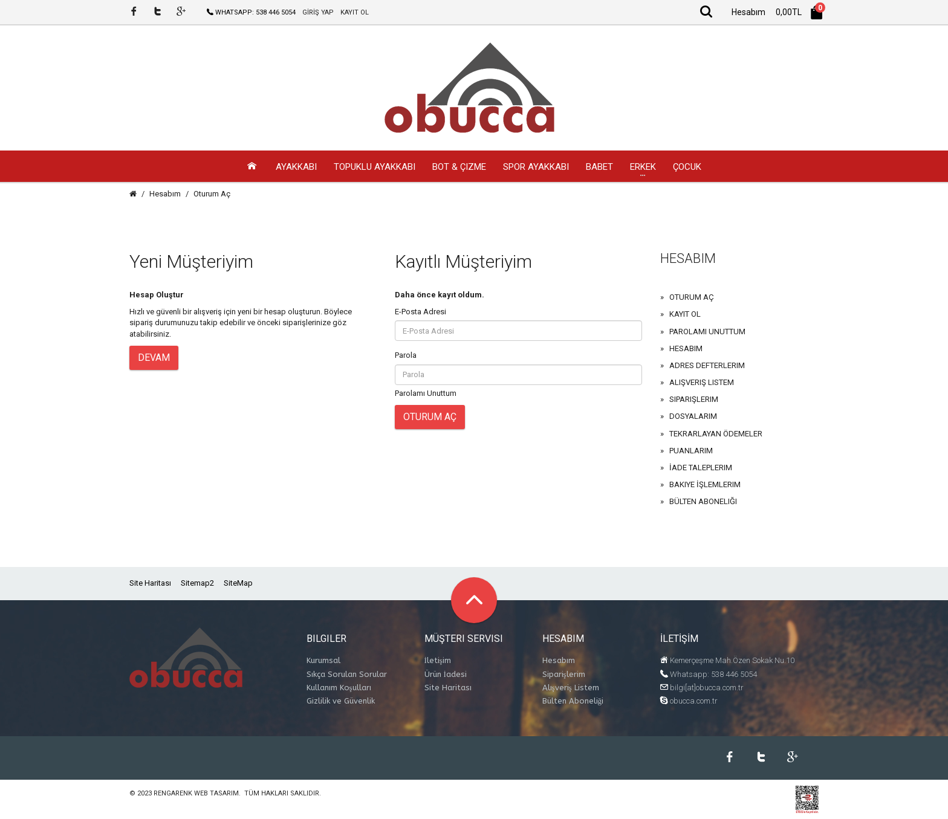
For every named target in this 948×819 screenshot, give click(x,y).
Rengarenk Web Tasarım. (197, 794)
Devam (154, 358)
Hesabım (165, 194)
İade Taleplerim (700, 468)
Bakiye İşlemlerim (705, 485)
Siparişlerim (693, 399)
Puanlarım (691, 451)
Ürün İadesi (445, 674)
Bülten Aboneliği (703, 502)
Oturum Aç (211, 194)
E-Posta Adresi (420, 312)
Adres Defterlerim (707, 366)
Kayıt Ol (685, 314)
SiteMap (238, 583)
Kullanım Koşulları (339, 688)
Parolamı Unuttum (425, 393)
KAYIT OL (354, 12)
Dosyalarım (693, 416)
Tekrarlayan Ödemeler (715, 434)
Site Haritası (150, 583)
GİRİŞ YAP (318, 12)
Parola (406, 355)
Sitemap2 (197, 583)
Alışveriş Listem (701, 382)
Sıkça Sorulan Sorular (347, 674)
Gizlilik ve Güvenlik (341, 701)
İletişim (437, 660)
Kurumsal (323, 660)
